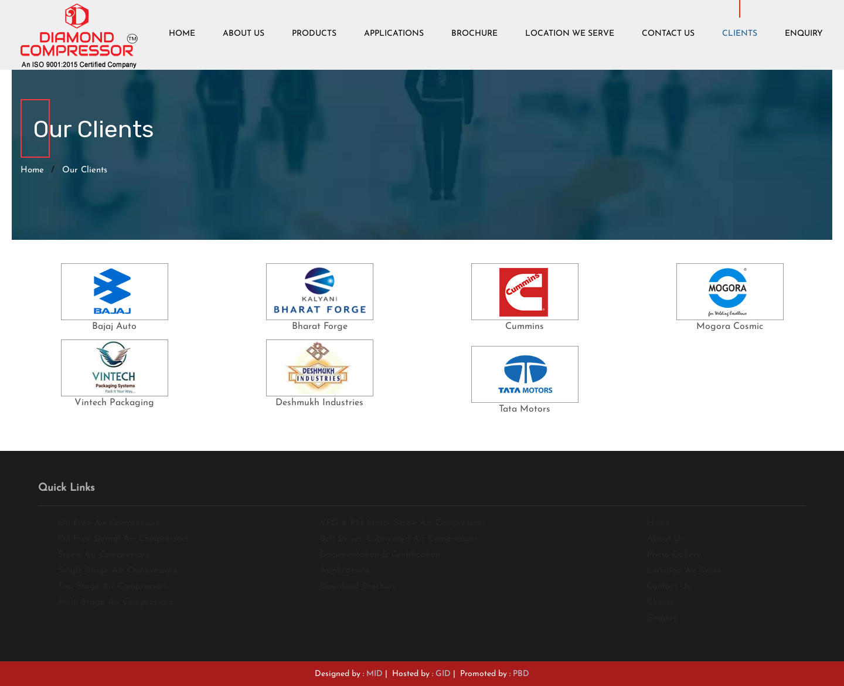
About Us (243, 33)
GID (443, 674)
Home (182, 33)
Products (314, 33)
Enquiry (804, 33)
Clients (739, 33)
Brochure (474, 33)
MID (374, 674)
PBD (521, 674)
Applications (394, 33)
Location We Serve (569, 33)
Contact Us (668, 33)
